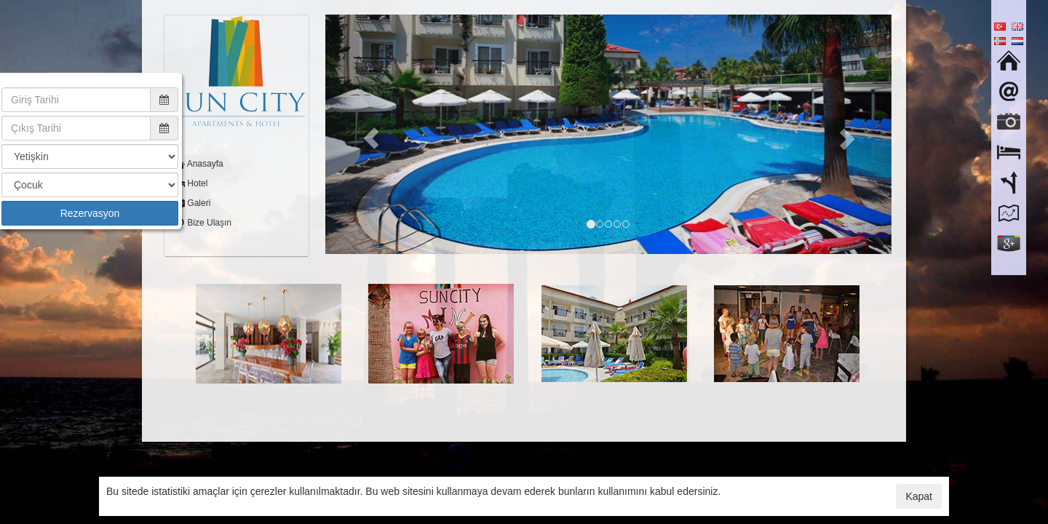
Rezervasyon (90, 213)
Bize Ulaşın (208, 223)
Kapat (918, 496)
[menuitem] (236, 164)
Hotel (196, 183)
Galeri (197, 203)
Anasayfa (204, 164)
